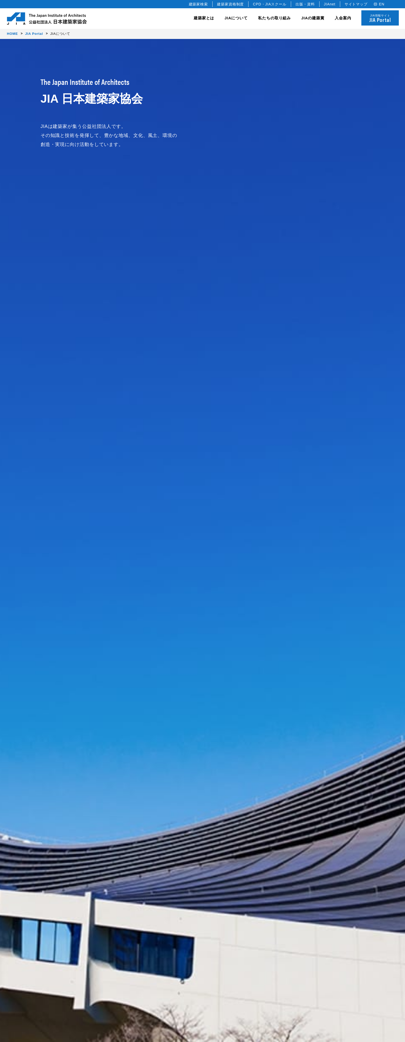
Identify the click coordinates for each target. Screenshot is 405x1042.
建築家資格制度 (230, 4)
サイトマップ (356, 4)
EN (381, 4)
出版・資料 (305, 4)
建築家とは (204, 18)
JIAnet (330, 4)
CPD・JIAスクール (269, 4)
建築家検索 (198, 4)
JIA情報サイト (380, 18)
